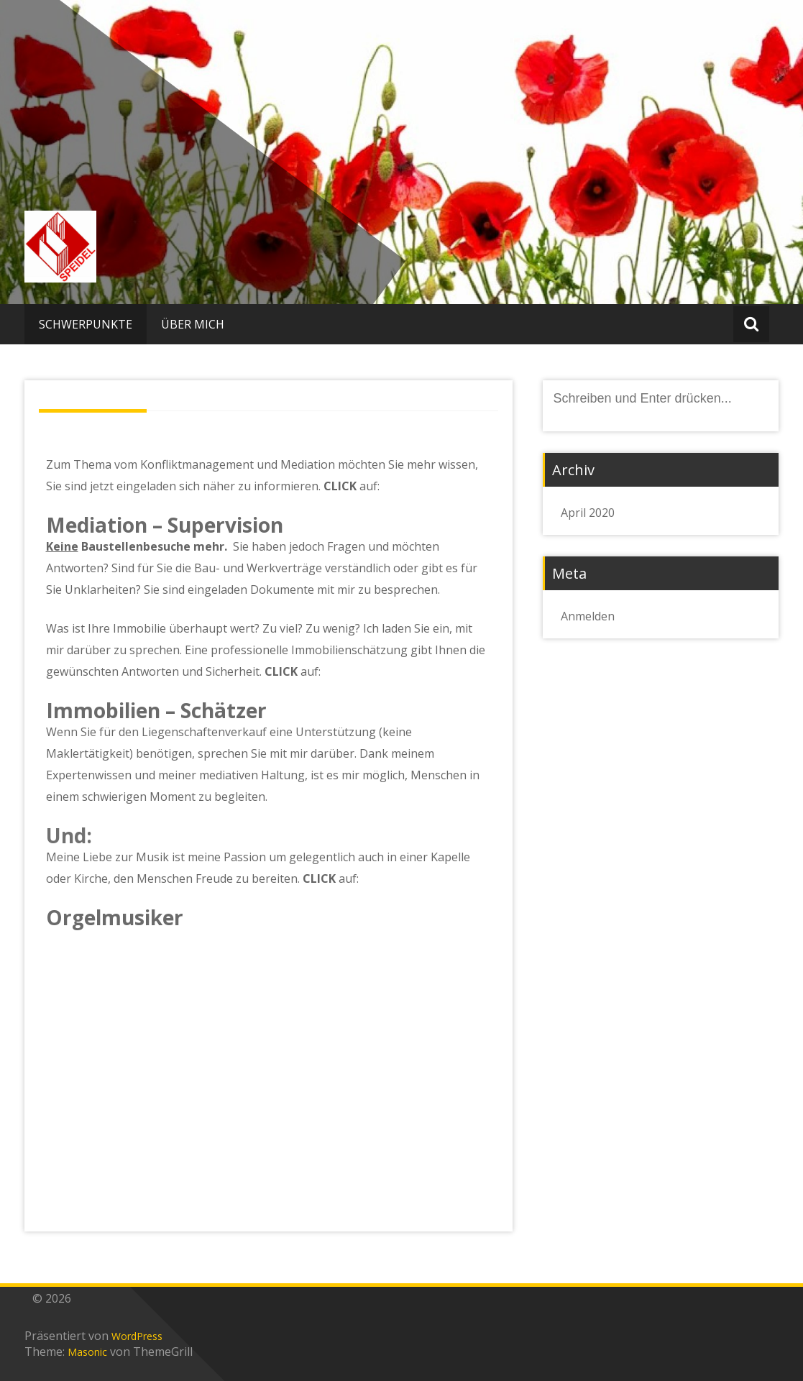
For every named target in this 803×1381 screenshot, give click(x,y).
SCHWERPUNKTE (85, 324)
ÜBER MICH (192, 324)
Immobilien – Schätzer (156, 710)
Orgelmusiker (114, 917)
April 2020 (588, 512)
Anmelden (588, 616)
